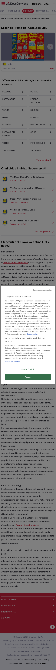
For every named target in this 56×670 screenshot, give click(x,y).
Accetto (28, 377)
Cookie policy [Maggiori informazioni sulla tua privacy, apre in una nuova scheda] (32, 334)
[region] (28, 335)
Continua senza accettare (42, 290)
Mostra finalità (28, 369)
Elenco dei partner (12, 361)
